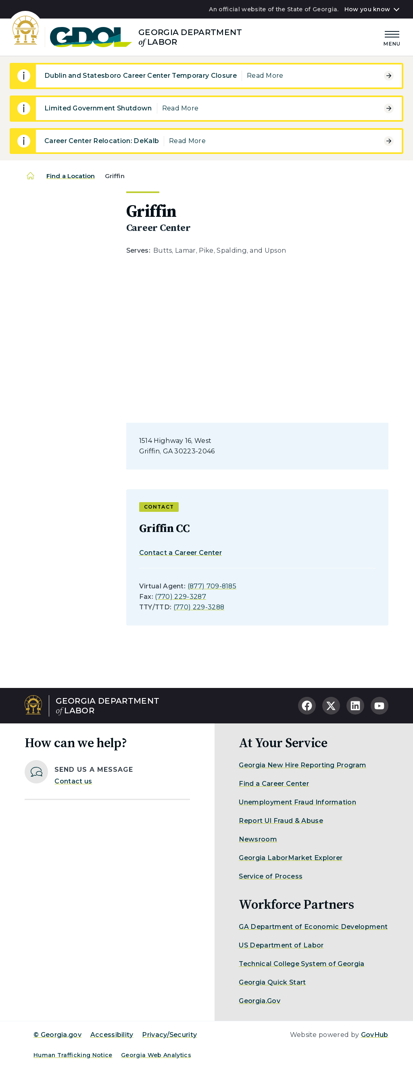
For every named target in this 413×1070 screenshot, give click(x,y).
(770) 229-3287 (180, 596)
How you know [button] (367, 9)
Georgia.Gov (259, 1001)
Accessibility (111, 1035)
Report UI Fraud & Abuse (281, 821)
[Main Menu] (392, 37)
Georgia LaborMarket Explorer (290, 858)
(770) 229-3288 (198, 607)
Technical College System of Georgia (301, 964)
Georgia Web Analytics (156, 1055)
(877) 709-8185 (212, 586)
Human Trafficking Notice (73, 1055)
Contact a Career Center (180, 553)
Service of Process (270, 876)
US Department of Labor (281, 945)
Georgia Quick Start (272, 982)
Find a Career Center (274, 783)
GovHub (374, 1035)
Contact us (73, 781)
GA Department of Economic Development (313, 927)
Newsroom (258, 839)
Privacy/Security (169, 1035)
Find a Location (70, 176)
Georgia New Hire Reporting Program (302, 765)
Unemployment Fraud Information (297, 802)
